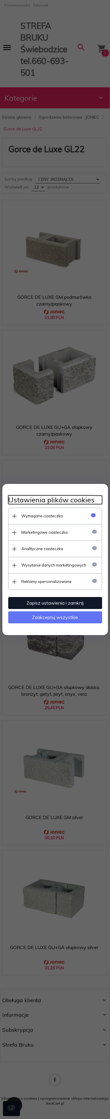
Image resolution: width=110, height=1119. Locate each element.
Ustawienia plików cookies (51, 500)
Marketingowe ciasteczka (44, 532)
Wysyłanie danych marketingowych (53, 565)
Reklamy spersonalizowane (46, 581)
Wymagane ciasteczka (42, 516)
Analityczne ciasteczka (42, 548)
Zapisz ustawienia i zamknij (55, 603)
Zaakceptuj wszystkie (55, 617)
